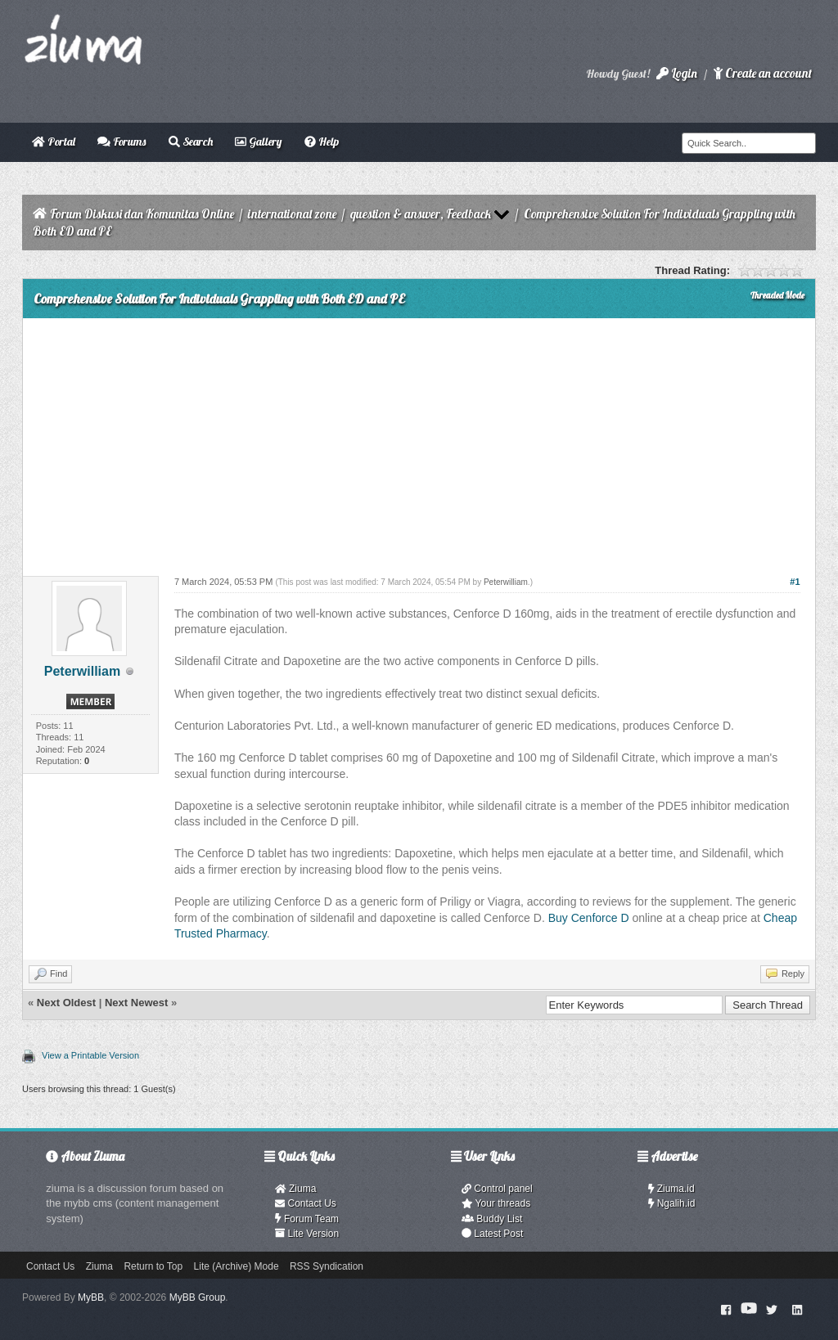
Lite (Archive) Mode (236, 1266)
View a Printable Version (90, 1055)
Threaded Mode (777, 295)
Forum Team (307, 1219)
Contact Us (305, 1203)
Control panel (497, 1188)
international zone (292, 214)
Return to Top (153, 1266)
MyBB (91, 1297)
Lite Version (307, 1233)
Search (191, 141)
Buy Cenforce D (588, 917)
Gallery (258, 141)
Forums (121, 141)
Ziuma (295, 1188)
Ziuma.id (671, 1188)
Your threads (496, 1203)
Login (676, 73)
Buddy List (492, 1219)
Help (321, 141)
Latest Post (492, 1233)
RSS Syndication (326, 1266)
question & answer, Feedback (420, 214)
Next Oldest (66, 1002)
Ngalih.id (672, 1203)
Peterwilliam (82, 671)
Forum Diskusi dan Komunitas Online (142, 214)
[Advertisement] (419, 440)
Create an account (763, 73)
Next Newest (136, 1002)
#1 (795, 582)
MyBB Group (197, 1297)
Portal (53, 141)
